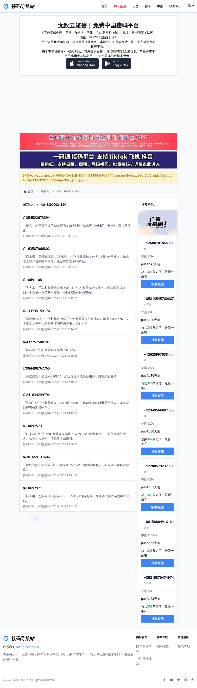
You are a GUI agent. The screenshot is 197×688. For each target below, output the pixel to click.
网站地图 (163, 646)
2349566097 (156, 410)
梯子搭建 (120, 6)
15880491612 (158, 521)
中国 (160, 6)
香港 (148, 6)
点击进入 (77, 180)
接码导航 (184, 646)
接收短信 (157, 284)
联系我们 (175, 6)
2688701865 (156, 242)
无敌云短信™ (20, 680)
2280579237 (156, 466)
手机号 (45, 191)
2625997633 (156, 354)
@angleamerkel (27, 647)
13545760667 (159, 298)
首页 (105, 6)
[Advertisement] (98, 104)
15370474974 (159, 577)
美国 (135, 6)
